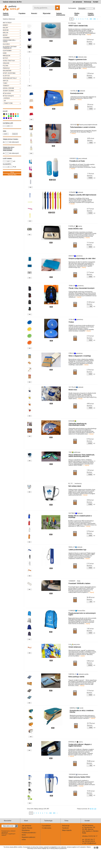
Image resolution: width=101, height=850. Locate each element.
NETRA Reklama (87, 825)
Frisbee (71, 322)
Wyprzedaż (46, 13)
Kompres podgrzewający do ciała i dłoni (82, 258)
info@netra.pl (91, 843)
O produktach (46, 826)
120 (95, 809)
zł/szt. (90, 39)
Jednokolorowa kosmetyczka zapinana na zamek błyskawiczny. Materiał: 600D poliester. (83, 98)
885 (94, 19)
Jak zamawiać (77, 2)
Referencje (87, 2)
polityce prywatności (60, 848)
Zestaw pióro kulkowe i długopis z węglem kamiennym (80, 745)
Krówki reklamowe (75, 647)
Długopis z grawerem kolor (77, 59)
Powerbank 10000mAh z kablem (79, 583)
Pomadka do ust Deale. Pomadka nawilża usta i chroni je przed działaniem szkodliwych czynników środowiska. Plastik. (82, 166)
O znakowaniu (46, 828)
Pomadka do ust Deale (77, 161)
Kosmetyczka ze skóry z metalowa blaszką (81, 711)
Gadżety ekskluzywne (60, 14)
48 (90, 809)
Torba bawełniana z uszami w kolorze (82, 127)
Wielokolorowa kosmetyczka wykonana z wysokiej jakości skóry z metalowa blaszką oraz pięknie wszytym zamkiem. (82, 717)
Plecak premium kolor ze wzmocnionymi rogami (82, 614)
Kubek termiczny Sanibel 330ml (79, 777)
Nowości (34, 13)
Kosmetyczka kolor (76, 93)
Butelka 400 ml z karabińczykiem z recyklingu (80, 516)
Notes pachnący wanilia (76, 677)
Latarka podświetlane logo (77, 550)
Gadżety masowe (6, 14)
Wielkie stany (76, 14)
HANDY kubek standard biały (78, 26)
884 (91, 19)
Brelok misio (73, 390)
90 (92, 809)
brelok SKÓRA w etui (75, 229)
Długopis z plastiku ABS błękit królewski (82, 195)
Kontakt (95, 2)
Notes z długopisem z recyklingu (80, 356)
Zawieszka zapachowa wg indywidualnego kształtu (77, 424)
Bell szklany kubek (74, 486)
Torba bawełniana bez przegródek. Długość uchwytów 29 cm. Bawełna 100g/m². (83, 132)
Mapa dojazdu (67, 830)
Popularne (22, 13)
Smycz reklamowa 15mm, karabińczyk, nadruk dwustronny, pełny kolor (82, 455)
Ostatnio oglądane (91, 14)
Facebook (65, 828)
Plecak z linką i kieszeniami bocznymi (81, 288)
